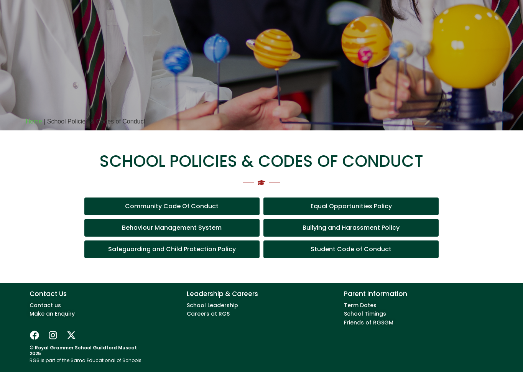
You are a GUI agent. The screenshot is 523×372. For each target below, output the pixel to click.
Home (34, 121)
